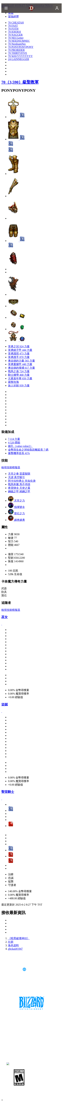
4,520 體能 (14, 442)
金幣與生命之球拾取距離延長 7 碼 (28, 449)
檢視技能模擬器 (10, 467)
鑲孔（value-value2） (20, 446)
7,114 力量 (14, 439)
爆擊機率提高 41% (19, 453)
